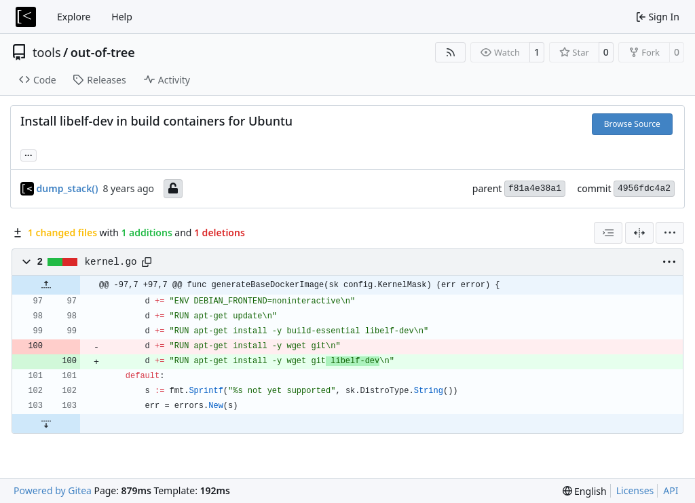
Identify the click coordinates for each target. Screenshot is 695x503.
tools (47, 52)
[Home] (26, 17)
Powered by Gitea (53, 490)
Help (121, 16)
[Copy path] (146, 262)
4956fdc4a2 (644, 188)
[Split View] (639, 233)
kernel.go (111, 262)
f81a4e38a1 (534, 188)
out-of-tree (103, 52)
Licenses (635, 490)
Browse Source (632, 124)
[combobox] (608, 233)
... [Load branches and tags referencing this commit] (28, 154)
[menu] (670, 233)
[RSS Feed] (450, 52)
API (670, 490)
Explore (73, 16)
